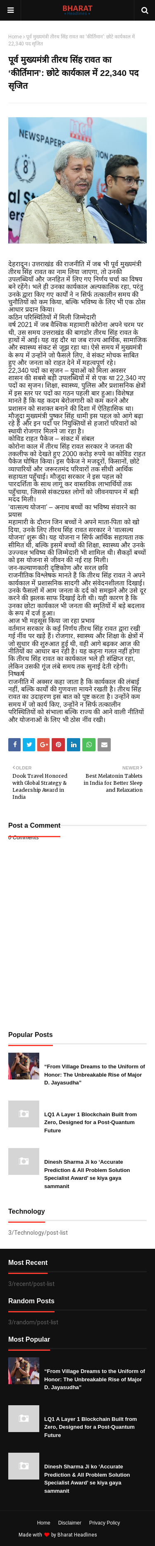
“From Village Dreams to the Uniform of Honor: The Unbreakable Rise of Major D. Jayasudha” (94, 1074)
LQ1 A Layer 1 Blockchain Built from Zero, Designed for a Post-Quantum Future (90, 1122)
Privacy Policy (104, 1523)
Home (15, 37)
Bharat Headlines (77, 1535)
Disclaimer (69, 1523)
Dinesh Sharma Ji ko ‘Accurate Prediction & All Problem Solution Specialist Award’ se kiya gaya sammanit (87, 1174)
